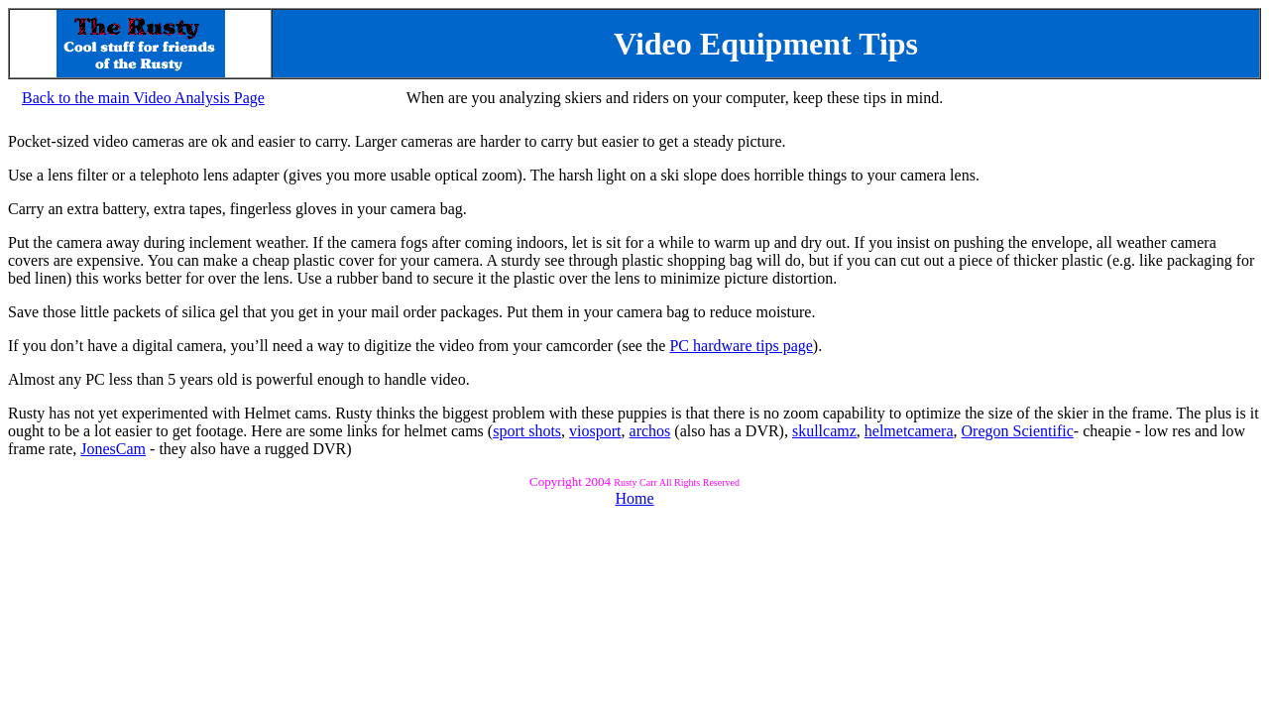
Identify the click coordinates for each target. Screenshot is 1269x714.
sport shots (527, 430)
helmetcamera (909, 430)
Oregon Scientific (1018, 430)
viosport (595, 430)
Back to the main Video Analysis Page (143, 97)
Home (634, 498)
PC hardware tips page (740, 345)
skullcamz (824, 430)
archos (650, 430)
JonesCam (113, 448)
